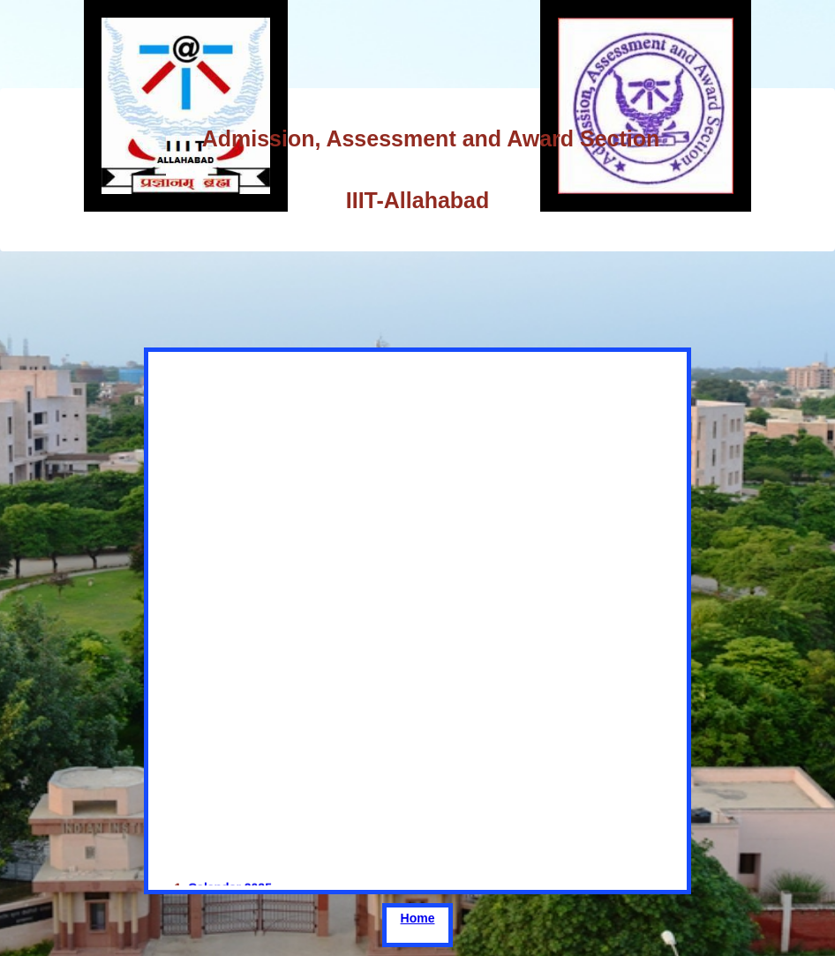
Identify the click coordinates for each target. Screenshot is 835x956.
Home (418, 918)
